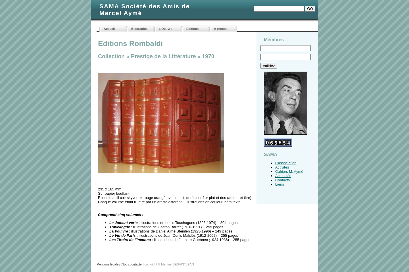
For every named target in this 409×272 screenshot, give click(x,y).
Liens (279, 184)
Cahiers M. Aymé (289, 171)
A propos (221, 28)
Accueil (109, 28)
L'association (286, 163)
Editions (192, 28)
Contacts (282, 180)
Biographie (139, 28)
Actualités (283, 176)
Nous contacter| (132, 264)
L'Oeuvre (165, 28)
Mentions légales (108, 264)
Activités (282, 167)
